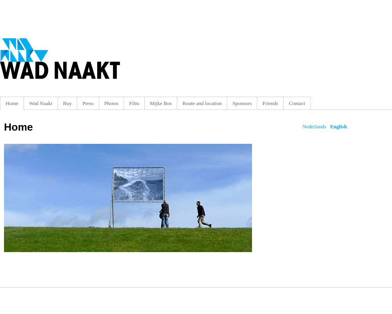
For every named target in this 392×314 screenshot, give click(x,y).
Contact (297, 103)
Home (12, 103)
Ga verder (128, 198)
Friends (270, 103)
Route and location (202, 103)
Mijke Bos (161, 103)
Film (134, 103)
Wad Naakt (40, 103)
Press (87, 103)
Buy (67, 103)
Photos (111, 103)
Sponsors (242, 103)
